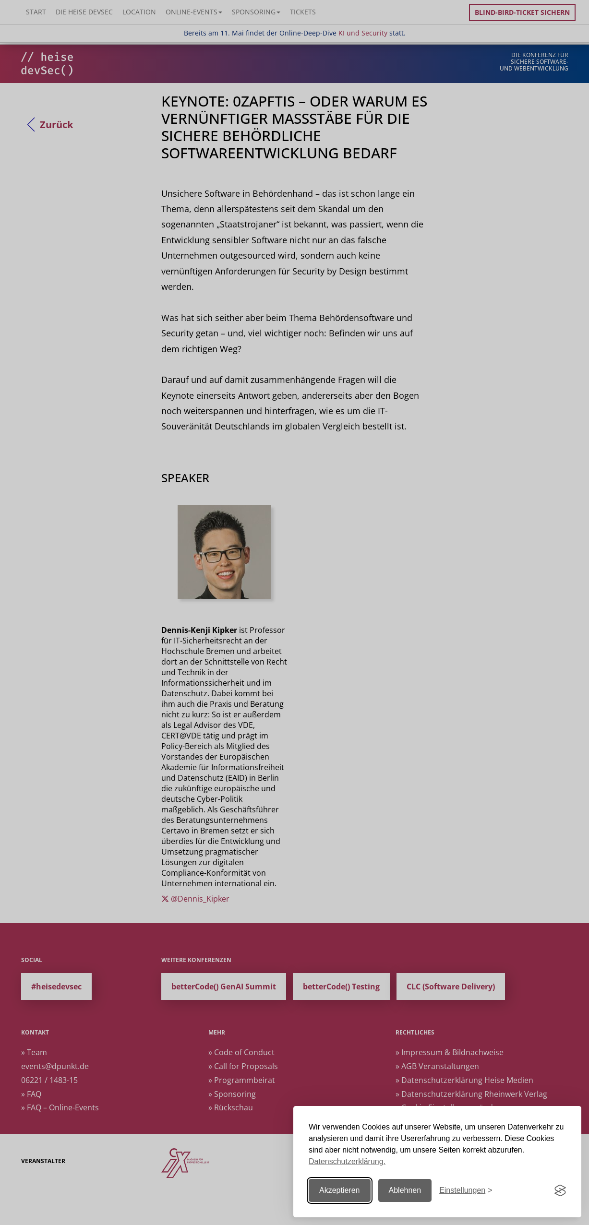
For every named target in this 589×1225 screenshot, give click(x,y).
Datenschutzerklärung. (347, 1161)
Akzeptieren (339, 1190)
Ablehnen (405, 1190)
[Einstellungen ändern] (465, 1191)
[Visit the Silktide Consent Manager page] (560, 1190)
